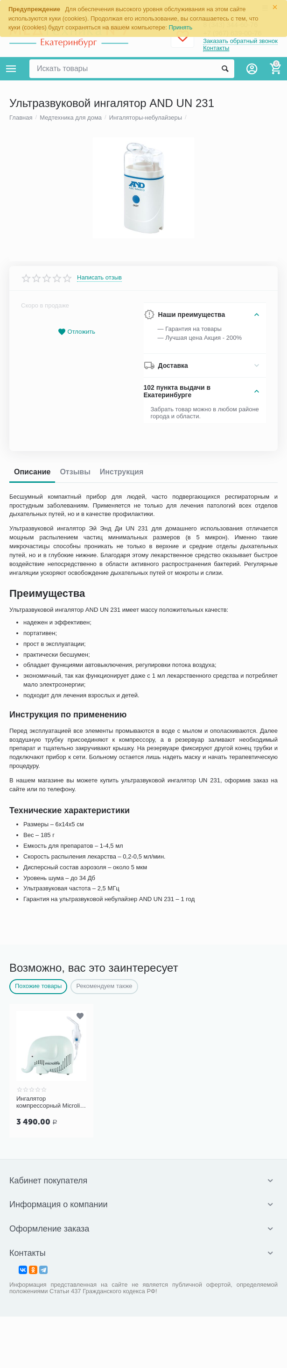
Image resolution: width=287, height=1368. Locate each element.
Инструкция (121, 1039)
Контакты (216, 48)
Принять (181, 27)
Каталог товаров (11, 68)
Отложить (76, 899)
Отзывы (75, 1039)
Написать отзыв (99, 845)
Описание (32, 1039)
